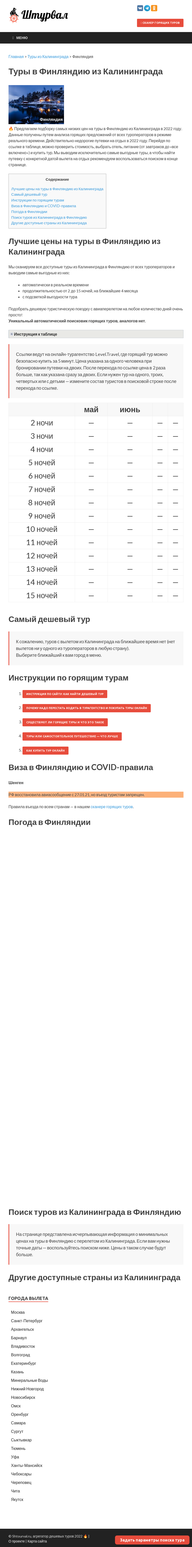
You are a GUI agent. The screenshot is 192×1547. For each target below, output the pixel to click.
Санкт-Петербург (26, 1320)
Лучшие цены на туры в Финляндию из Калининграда (57, 188)
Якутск (17, 1499)
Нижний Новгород (27, 1388)
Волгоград (20, 1354)
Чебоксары (21, 1473)
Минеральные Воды (29, 1380)
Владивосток (23, 1346)
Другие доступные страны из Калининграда (49, 222)
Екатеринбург (23, 1363)
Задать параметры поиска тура (152, 1540)
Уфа (15, 1456)
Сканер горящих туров (160, 22)
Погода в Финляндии (29, 211)
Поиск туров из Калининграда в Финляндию (49, 217)
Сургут (17, 1431)
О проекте (16, 1541)
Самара (18, 1422)
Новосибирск (23, 1397)
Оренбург (19, 1414)
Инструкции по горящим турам (37, 200)
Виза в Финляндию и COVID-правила (43, 205)
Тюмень (18, 1448)
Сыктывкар (21, 1439)
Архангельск (22, 1329)
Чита (15, 1490)
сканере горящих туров (111, 806)
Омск (15, 1405)
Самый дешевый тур (29, 194)
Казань (17, 1371)
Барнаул (19, 1337)
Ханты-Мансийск (26, 1465)
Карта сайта (37, 1541)
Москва (18, 1312)
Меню (22, 38)
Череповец (21, 1482)
